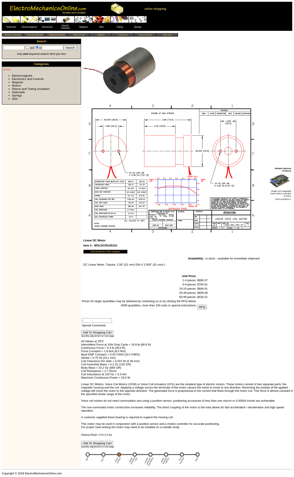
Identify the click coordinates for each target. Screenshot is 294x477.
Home (7, 69)
